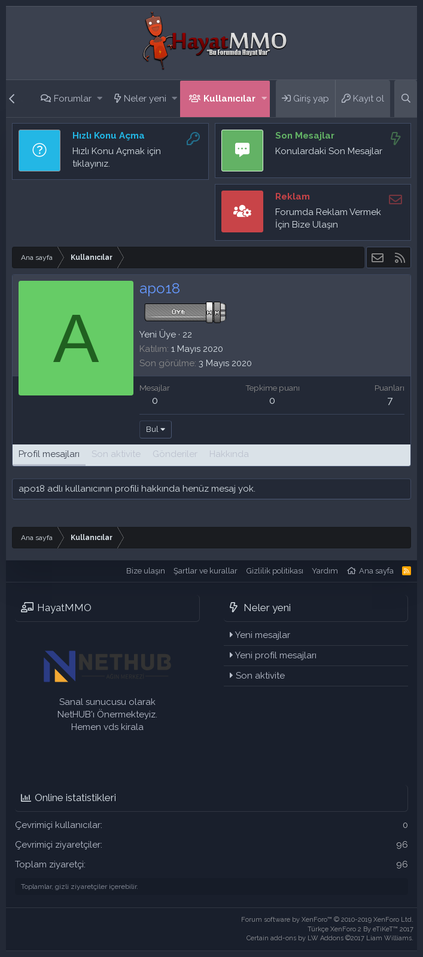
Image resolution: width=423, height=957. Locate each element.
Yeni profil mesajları (276, 655)
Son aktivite (260, 675)
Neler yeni (145, 98)
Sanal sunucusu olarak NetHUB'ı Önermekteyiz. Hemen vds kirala (107, 714)
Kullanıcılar (229, 98)
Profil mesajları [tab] (49, 454)
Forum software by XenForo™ (327, 920)
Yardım (325, 570)
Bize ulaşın (145, 570)
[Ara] (405, 98)
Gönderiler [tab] (175, 454)
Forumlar (73, 98)
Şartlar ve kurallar (206, 570)
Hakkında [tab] (229, 454)
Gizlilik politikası (275, 570)
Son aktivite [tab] (116, 454)
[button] (99, 99)
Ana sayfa (376, 570)
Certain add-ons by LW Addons (330, 938)
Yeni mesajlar (262, 635)
